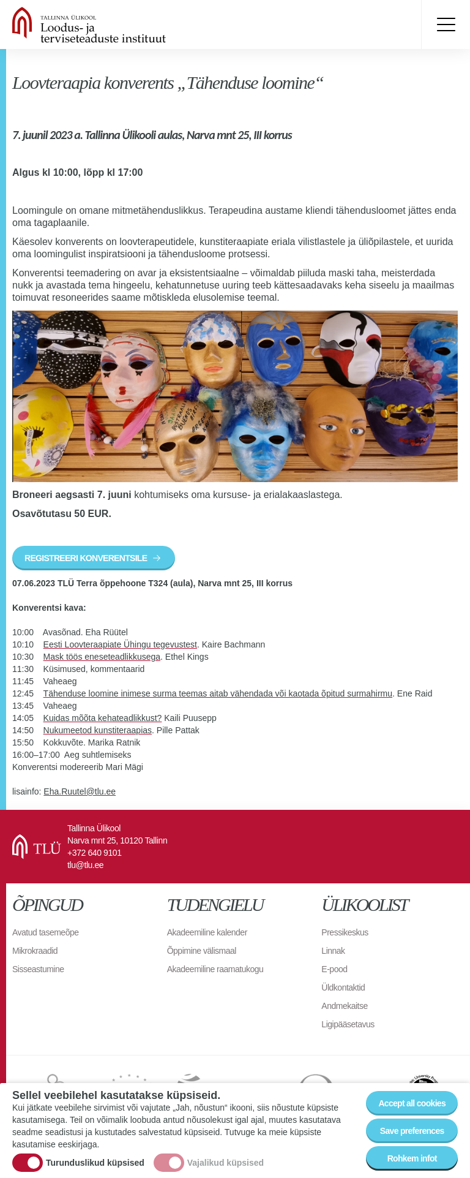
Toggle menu (445, 24)
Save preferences (412, 1132)
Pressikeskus (344, 932)
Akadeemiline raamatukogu (215, 969)
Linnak (333, 951)
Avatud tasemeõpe (45, 932)
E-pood (334, 969)
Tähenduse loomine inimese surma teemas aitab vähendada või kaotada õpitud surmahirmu (217, 693)
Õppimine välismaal (201, 951)
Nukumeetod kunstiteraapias (97, 730)
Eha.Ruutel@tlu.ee (79, 791)
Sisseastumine (38, 969)
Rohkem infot (412, 1160)
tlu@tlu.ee (85, 865)
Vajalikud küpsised (225, 1164)
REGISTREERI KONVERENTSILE (85, 558)
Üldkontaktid (343, 987)
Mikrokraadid (35, 951)
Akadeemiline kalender (207, 932)
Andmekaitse (344, 1006)
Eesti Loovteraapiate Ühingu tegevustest (120, 644)
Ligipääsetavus (347, 1024)
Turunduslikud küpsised (95, 1164)
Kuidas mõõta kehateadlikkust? (102, 718)
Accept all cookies (412, 1104)
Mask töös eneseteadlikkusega (101, 657)
